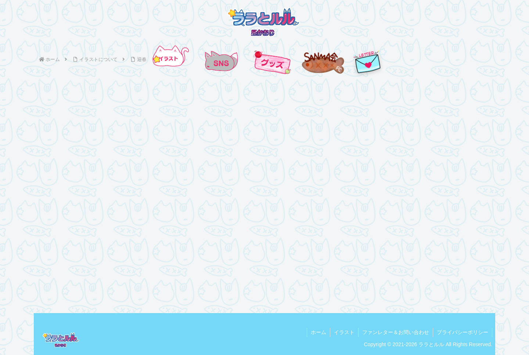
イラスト (344, 332)
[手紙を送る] (367, 61)
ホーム (318, 332)
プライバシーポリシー (462, 332)
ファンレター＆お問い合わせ (395, 332)
